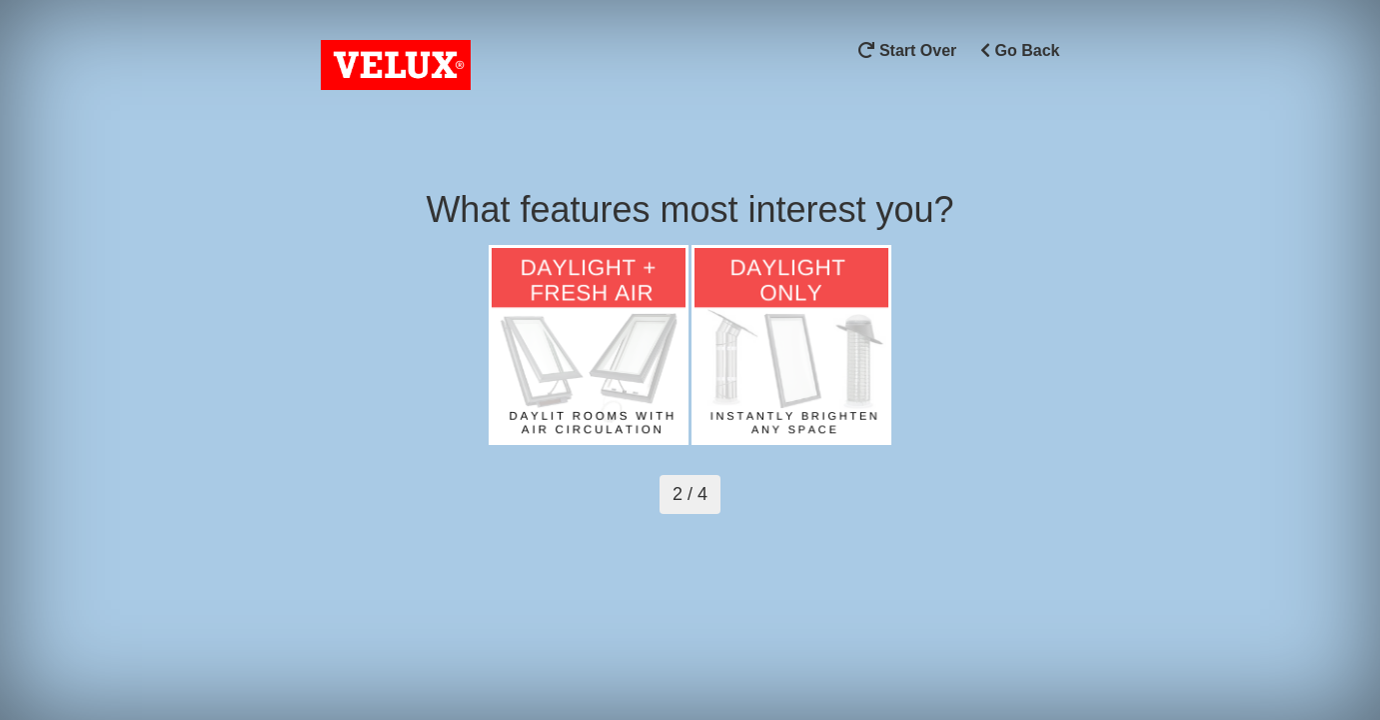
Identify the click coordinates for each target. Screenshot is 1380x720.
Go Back (1019, 50)
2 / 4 (690, 494)
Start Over (907, 50)
